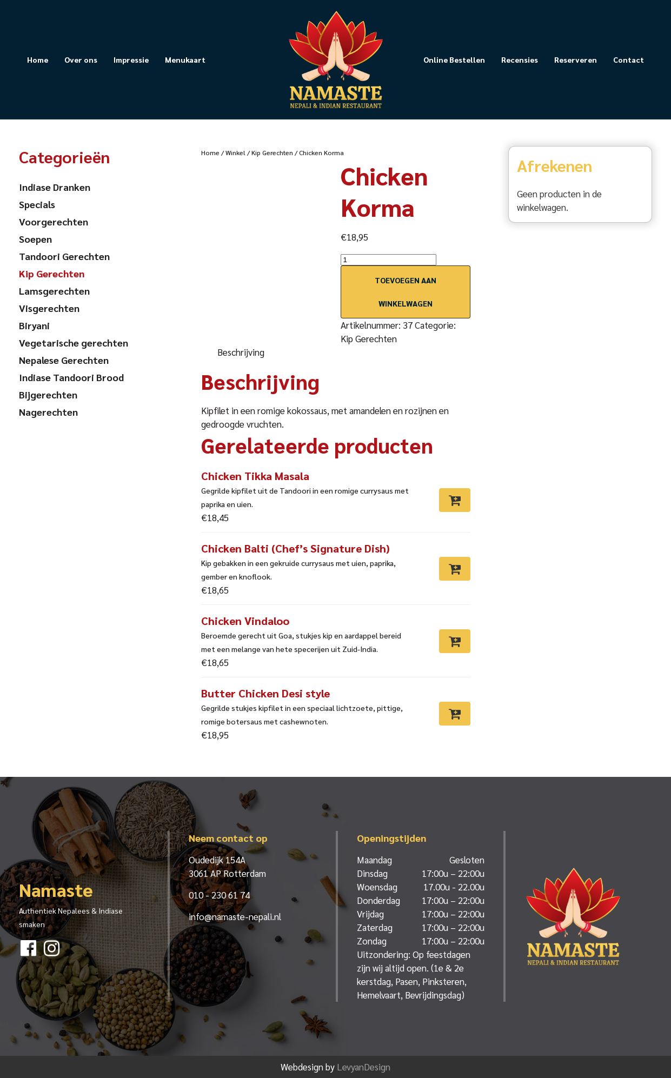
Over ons (80, 59)
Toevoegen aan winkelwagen (405, 291)
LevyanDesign (363, 1067)
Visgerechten (49, 308)
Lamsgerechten (54, 290)
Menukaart (185, 59)
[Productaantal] (388, 259)
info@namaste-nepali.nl (235, 916)
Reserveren (575, 59)
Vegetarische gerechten (73, 342)
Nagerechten (48, 411)
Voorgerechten (53, 221)
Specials (37, 204)
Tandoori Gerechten (64, 256)
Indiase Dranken (54, 187)
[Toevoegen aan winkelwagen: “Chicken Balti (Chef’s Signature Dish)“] (454, 569)
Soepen (35, 238)
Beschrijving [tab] (240, 352)
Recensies (519, 59)
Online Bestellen (454, 59)
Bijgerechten (48, 394)
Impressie (131, 59)
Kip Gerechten (272, 152)
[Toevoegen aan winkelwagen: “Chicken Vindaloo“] (454, 641)
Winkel (235, 152)
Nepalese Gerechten (64, 360)
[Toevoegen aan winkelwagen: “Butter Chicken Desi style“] (454, 714)
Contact (628, 59)
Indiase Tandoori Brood (71, 377)
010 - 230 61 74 (219, 895)
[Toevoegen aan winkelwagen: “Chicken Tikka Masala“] (454, 500)
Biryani (34, 325)
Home (37, 59)
